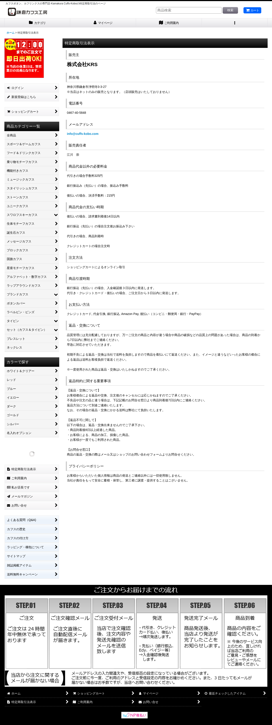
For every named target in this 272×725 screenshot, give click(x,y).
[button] (235, 22)
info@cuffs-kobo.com (82, 134)
